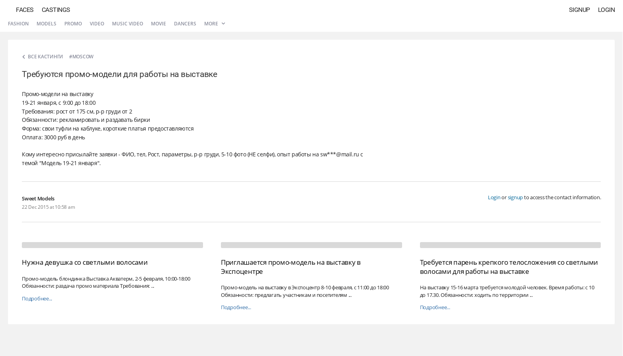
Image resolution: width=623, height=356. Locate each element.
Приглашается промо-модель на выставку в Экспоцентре (291, 266)
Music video (127, 23)
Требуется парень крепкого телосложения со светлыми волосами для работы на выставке (509, 266)
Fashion (18, 23)
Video (97, 23)
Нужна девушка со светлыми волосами (85, 262)
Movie (158, 23)
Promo (73, 23)
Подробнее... (37, 299)
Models (46, 23)
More (214, 23)
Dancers (185, 23)
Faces (25, 9)
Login (606, 9)
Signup (579, 9)
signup (515, 197)
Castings (56, 9)
